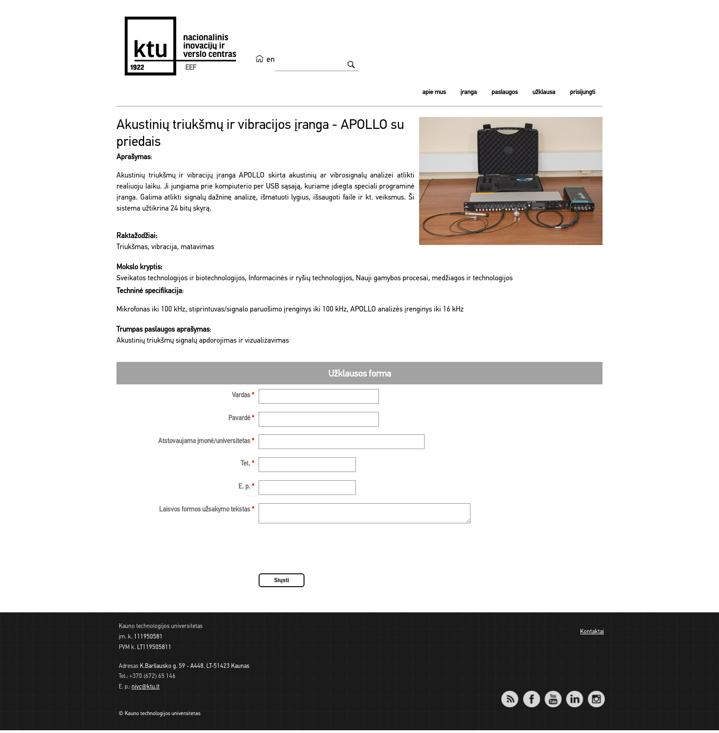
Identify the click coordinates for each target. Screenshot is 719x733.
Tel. (247, 464)
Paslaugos (505, 92)
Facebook (531, 696)
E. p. (246, 486)
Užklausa (543, 92)
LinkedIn (574, 696)
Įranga (468, 92)
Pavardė (241, 418)
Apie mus (434, 92)
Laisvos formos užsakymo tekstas (206, 509)
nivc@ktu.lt (146, 690)
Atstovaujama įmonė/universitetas (206, 441)
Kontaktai (592, 635)
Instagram (596, 696)
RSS (514, 696)
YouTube (553, 696)
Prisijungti (582, 92)
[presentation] (328, 553)
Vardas (243, 395)
